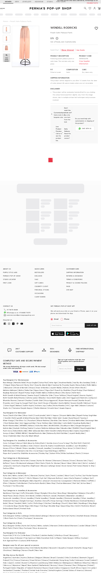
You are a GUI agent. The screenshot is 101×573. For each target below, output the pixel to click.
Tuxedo (6, 481)
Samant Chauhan (25, 400)
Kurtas (41, 475)
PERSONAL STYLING (42, 290)
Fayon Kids (7, 535)
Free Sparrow (29, 538)
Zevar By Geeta (47, 446)
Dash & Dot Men (15, 415)
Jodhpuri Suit (87, 478)
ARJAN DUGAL (54, 425)
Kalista (66, 388)
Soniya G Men (8, 433)
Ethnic (5, 483)
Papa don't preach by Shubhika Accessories (20, 453)
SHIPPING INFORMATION (75, 272)
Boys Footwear (26, 528)
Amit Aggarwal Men (28, 423)
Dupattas (26, 466)
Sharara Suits (54, 516)
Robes (15, 478)
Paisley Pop (43, 453)
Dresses (66, 460)
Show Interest (67, 50)
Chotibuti (35, 535)
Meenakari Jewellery (75, 496)
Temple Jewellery (56, 498)
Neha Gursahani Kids (45, 538)
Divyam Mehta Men (67, 415)
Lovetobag (57, 448)
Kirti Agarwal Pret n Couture (14, 540)
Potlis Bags (38, 503)
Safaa (49, 405)
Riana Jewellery (29, 448)
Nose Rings (62, 493)
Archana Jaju (40, 405)
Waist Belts (72, 503)
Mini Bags (34, 506)
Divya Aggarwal (50, 400)
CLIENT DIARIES (40, 297)
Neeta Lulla (61, 398)
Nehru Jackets (43, 526)
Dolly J (94, 382)
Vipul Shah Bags (50, 451)
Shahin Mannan (40, 408)
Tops (90, 460)
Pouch (64, 503)
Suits (48, 475)
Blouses (44, 466)
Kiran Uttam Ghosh (77, 388)
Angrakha (14, 481)
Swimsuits (17, 466)
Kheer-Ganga (8, 420)
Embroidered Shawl (11, 508)
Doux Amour (68, 448)
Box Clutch (75, 506)
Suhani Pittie (55, 453)
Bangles (44, 493)
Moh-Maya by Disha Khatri (34, 443)
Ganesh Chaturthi (74, 548)
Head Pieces (8, 496)
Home (5, 21)
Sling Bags (93, 503)
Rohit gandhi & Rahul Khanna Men (25, 418)
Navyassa (73, 535)
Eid (32, 548)
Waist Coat (69, 475)
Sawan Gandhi (77, 403)
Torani (94, 403)
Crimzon (85, 453)
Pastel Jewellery (42, 498)
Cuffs (23, 493)
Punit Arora (7, 431)
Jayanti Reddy (56, 388)
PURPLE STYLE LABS (10, 272)
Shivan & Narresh (20, 388)
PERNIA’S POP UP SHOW (12, 276)
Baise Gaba (81, 385)
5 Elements (21, 451)
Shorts (21, 478)
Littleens (58, 538)
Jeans (66, 478)
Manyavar (9, 388)
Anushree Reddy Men (81, 423)
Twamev (83, 418)
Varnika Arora (52, 443)
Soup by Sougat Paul (23, 403)
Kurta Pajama (75, 478)
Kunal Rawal (74, 418)
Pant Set (76, 483)
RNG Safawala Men (36, 431)
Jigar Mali (74, 405)
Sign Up (80, 368)
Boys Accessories (40, 528)
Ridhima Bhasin (54, 393)
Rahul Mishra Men (20, 431)
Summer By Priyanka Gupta (64, 385)
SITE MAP (69, 290)
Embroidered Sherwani (68, 526)
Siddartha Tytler (46, 395)
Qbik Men (57, 423)
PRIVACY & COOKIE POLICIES (76, 283)
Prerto (78, 453)
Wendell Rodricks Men (37, 433)
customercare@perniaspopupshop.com (21, 315)
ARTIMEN (23, 425)
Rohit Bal (76, 393)
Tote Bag (43, 506)
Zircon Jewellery (27, 498)
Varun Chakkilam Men (12, 436)
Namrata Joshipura (88, 398)
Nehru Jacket (18, 475)
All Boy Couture (81, 538)
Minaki (19, 448)
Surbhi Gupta (28, 405)
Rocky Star (29, 385)
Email (54, 319)
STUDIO (50, 1)
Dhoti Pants (40, 463)
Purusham (32, 420)
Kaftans (6, 463)
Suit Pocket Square (90, 475)
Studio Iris (7, 408)
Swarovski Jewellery (11, 498)
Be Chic (29, 451)
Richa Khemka (59, 405)
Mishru (21, 390)
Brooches (20, 486)
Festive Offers (8, 468)
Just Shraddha (80, 446)
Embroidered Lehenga (39, 516)
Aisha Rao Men (41, 425)
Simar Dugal (9, 405)
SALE (36, 279)
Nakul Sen (29, 390)
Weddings (17, 550)
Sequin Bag (65, 506)
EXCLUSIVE (38, 276)
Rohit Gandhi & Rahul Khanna (14, 395)
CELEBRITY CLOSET (41, 286)
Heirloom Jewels (49, 496)
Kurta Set (65, 516)
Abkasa (31, 425)
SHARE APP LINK (91, 325)
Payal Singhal (73, 395)
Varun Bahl (51, 398)
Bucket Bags (24, 506)
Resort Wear (66, 463)
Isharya (19, 443)
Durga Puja (87, 548)
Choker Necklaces (71, 501)
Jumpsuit (46, 481)
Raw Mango (8, 382)
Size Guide (80, 50)
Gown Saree (67, 466)
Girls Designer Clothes (12, 516)
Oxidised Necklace (87, 501)
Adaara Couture (86, 405)
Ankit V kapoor (53, 415)
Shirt (94, 526)
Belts (24, 503)
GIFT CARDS (39, 283)
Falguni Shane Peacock (14, 385)
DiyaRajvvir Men (67, 425)
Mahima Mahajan (10, 390)
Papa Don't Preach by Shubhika (58, 390)
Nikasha (42, 398)
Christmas (7, 550)
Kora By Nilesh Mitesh (30, 436)
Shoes (11, 503)
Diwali (5, 548)
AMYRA (61, 451)
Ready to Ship (88, 466)
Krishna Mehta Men (76, 420)
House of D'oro (9, 448)
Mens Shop (51, 483)
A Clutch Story (80, 448)
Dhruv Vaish (28, 415)
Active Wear (85, 483)
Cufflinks (91, 481)
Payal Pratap (77, 390)
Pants (53, 475)
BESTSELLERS (39, 272)
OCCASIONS (39, 293)
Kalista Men (7, 428)
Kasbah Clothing (20, 428)
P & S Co (16, 535)
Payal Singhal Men (87, 428)
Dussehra (62, 548)
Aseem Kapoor (65, 408)
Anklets (39, 496)
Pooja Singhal (32, 382)
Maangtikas (72, 493)
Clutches (47, 503)
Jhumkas (38, 501)
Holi (11, 548)
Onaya (31, 388)
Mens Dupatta (35, 481)
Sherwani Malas (79, 481)
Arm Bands (30, 496)
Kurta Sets (25, 460)
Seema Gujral (33, 395)
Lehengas (7, 460)
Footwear (7, 486)
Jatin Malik (67, 423)
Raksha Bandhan (41, 548)
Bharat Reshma (43, 420)
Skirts (85, 463)
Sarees (33, 460)
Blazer (88, 526)
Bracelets (30, 493)
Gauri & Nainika (42, 388)
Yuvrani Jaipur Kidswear (13, 538)
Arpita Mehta (64, 403)
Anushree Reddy (65, 382)
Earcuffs (90, 493)
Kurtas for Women (44, 460)
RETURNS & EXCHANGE (74, 276)
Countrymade (39, 415)
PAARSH (76, 428)
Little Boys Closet (61, 535)
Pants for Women (53, 463)
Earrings (16, 493)
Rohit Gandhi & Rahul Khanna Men (59, 431)
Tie (13, 486)
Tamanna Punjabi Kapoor (23, 408)
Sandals (18, 503)
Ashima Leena (31, 398)
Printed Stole (25, 508)
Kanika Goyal (84, 400)
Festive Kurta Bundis (37, 483)
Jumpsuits (7, 466)
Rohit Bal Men (46, 418)
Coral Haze (38, 451)
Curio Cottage (9, 443)
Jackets (92, 463)
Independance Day (21, 548)
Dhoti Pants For (11, 518)
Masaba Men (66, 428)
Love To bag (64, 443)
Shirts (26, 475)
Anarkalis (15, 460)
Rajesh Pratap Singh (27, 393)
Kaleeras (82, 493)
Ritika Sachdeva (67, 453)
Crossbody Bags (11, 506)
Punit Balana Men (11, 423)
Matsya (87, 403)
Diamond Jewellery (72, 498)
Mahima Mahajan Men (51, 428)
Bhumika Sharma (10, 400)
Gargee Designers (82, 425)
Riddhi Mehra (41, 393)
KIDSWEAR (39, 1)
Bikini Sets (77, 463)
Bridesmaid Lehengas (25, 463)
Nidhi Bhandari (9, 451)
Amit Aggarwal (73, 398)
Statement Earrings (10, 501)
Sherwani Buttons (55, 478)
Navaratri (53, 548)
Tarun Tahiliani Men (44, 423)
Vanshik (8, 418)
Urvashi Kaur (53, 408)
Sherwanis (57, 460)
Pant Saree (77, 466)
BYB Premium (32, 540)
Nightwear (35, 466)
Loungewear (67, 481)
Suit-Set (43, 478)
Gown (72, 460)
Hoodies (8, 478)
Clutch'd (86, 443)
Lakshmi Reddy (47, 535)
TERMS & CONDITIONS (74, 279)
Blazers (36, 478)
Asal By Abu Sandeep (81, 382)
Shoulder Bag (54, 506)
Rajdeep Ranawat (10, 393)
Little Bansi (26, 535)
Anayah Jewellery (44, 448)
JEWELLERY (26, 1)
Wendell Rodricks (63, 27)
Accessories (55, 481)
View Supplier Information (84, 62)
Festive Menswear (64, 483)
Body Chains (19, 496)
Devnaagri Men (92, 420)
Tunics (13, 463)
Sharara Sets (82, 460)
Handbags (56, 503)
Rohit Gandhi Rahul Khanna (14, 398)
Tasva (5, 415)
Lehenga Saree (54, 466)
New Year (39, 550)
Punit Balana (89, 390)
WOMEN (8, 1)
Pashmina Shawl (88, 506)
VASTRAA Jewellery (19, 446)
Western (12, 483)
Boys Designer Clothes (12, 526)
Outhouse (7, 446)
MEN (17, 1)
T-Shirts (28, 478)
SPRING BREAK (21, 433)
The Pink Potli (75, 443)
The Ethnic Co (20, 420)
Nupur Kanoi (39, 390)
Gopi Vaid (37, 403)
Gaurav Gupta (85, 395)
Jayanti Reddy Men (76, 433)
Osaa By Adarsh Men (43, 385)
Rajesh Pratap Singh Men (87, 415)
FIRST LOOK (7, 283)
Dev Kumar (63, 420)
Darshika (54, 420)
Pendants (61, 496)
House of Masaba (50, 403)
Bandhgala (24, 481)
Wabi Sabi (57, 418)
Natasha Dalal (19, 382)
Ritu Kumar (66, 393)
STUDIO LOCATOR (9, 279)
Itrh (67, 405)
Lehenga (25, 516)
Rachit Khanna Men (10, 425)
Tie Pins (78, 475)
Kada (5, 503)
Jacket (81, 526)
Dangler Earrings (26, 501)
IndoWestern (22, 483)
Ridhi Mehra (91, 385)
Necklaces (7, 493)
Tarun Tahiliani (60, 395)
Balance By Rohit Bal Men (57, 433)
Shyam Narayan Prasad (68, 400)
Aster (31, 446)
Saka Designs (68, 538)
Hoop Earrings (57, 501)
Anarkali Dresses (83, 516)
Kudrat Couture (34, 428)
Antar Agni (53, 382)
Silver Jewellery (88, 498)
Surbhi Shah (38, 400)
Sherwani (34, 475)
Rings (37, 493)
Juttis (30, 503)
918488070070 (92, 3)
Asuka (65, 418)
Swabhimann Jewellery (64, 446)
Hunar (36, 446)
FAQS (68, 286)
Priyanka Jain (8, 403)
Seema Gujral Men (81, 431)
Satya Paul (43, 382)
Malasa (18, 405)
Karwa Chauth (28, 550)
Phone (66, 319)
